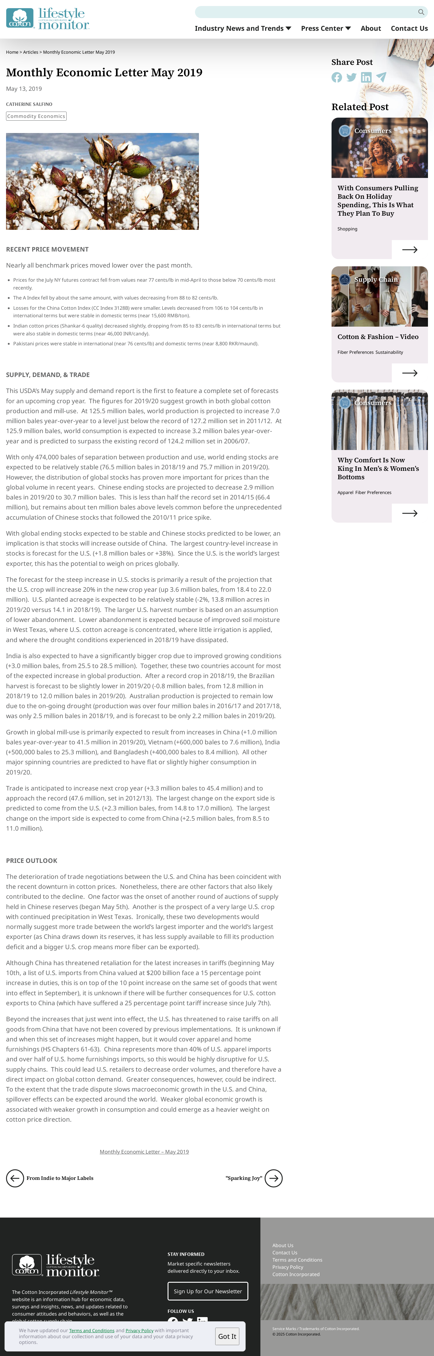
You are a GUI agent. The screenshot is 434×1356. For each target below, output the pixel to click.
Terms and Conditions (94, 1330)
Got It (227, 1336)
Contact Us (409, 28)
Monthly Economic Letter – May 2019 (144, 1146)
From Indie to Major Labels (68, 1173)
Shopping (349, 228)
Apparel (346, 492)
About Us (283, 1240)
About (371, 28)
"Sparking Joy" (240, 1173)
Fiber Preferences (358, 352)
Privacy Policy (146, 1330)
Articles (30, 49)
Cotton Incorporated (296, 1269)
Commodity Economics (36, 111)
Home (12, 49)
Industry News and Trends (239, 28)
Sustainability (395, 352)
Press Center (322, 28)
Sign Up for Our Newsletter (208, 1286)
